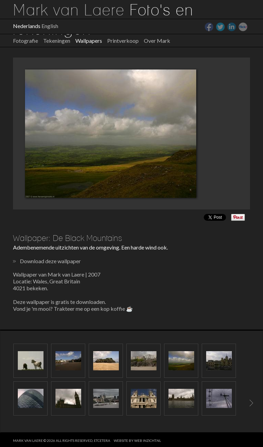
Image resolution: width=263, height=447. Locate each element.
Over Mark (157, 40)
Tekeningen (56, 40)
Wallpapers (88, 40)
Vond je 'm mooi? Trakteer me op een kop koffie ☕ (73, 308)
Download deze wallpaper (50, 261)
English (49, 26)
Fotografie (25, 40)
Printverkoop (123, 40)
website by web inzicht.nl (137, 440)
